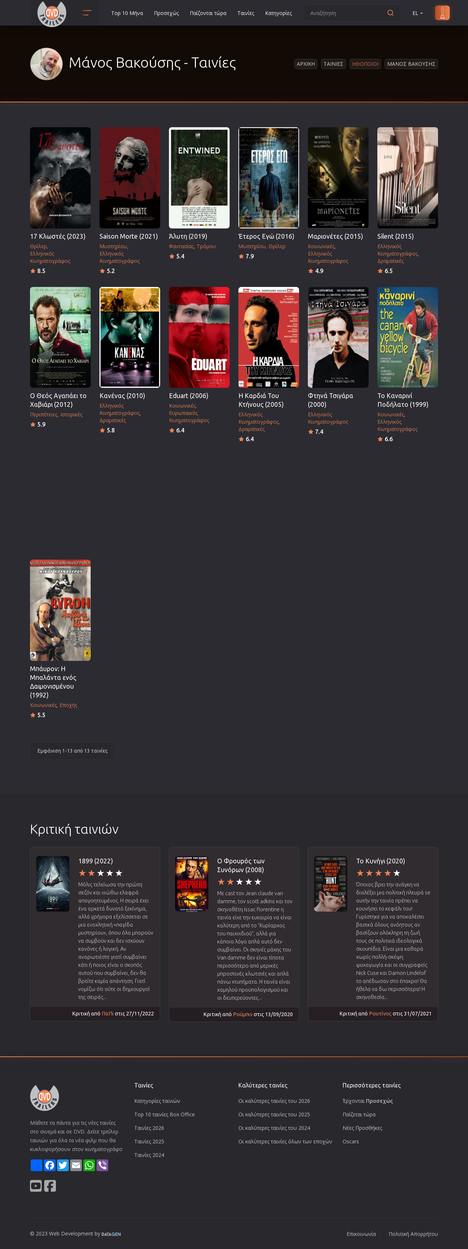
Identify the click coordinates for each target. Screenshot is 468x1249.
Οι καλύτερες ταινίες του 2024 (274, 1127)
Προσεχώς (166, 13)
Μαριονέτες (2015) (335, 236)
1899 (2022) (95, 861)
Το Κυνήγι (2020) (380, 861)
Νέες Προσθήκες (362, 1127)
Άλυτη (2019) (188, 236)
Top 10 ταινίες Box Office (164, 1114)
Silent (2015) (395, 236)
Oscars (351, 1141)
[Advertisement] (234, 499)
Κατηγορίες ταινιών (157, 1100)
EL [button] (418, 13)
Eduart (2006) (188, 395)
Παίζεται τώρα (359, 1114)
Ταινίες (245, 13)
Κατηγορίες (278, 13)
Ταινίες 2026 (149, 1127)
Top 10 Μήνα (127, 13)
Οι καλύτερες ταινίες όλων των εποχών (285, 1141)
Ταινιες (333, 63)
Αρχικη (306, 63)
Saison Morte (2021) (128, 236)
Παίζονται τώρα (208, 13)
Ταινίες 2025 (149, 1141)
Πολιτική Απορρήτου (413, 1233)
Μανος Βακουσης (411, 63)
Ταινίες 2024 (149, 1154)
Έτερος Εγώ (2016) (266, 236)
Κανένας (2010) (122, 395)
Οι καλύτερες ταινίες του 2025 (274, 1114)
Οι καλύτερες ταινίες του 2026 (274, 1100)
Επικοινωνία (361, 1233)
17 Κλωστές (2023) (58, 236)
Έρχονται (368, 1100)
